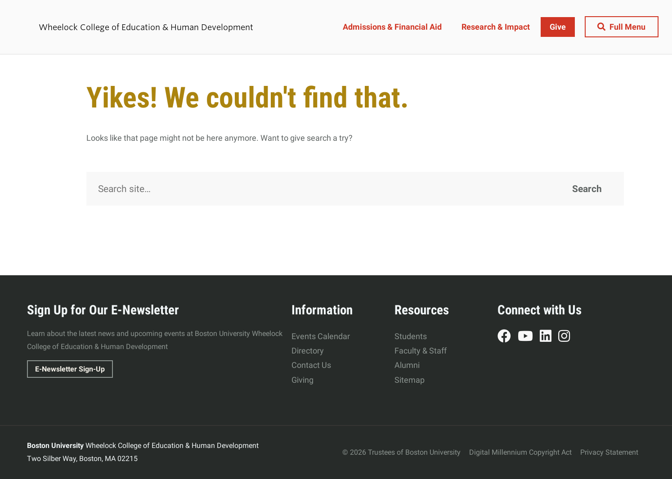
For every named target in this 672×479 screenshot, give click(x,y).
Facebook (507, 337)
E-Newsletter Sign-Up (70, 369)
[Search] (355, 189)
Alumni (407, 365)
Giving (302, 380)
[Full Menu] (621, 26)
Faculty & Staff (420, 350)
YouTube (529, 337)
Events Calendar (320, 336)
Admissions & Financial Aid (391, 26)
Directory (307, 350)
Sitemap (409, 380)
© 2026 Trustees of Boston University (401, 452)
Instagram (567, 337)
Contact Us (311, 365)
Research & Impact (495, 26)
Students (410, 336)
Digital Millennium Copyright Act (520, 452)
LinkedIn (549, 337)
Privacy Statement (609, 452)
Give (557, 26)
